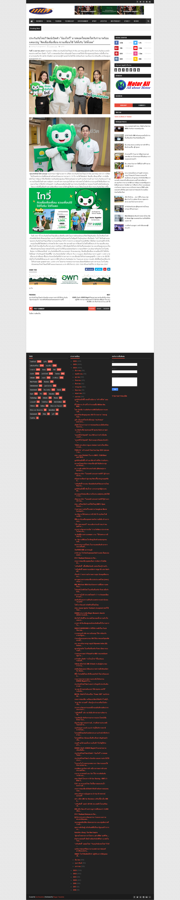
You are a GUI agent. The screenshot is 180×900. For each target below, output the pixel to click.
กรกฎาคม (78, 387)
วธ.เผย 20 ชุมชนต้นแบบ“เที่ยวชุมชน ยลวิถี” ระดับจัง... (90, 690)
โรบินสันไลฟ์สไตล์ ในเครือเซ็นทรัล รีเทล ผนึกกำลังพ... (92, 590)
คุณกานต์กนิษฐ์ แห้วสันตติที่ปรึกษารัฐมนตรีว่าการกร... (92, 828)
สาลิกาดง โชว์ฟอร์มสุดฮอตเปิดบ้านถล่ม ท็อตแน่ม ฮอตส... (92, 554)
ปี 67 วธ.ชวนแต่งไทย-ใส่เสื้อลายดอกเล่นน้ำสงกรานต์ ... (90, 784)
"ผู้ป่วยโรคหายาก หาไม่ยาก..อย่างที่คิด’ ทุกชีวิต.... (92, 835)
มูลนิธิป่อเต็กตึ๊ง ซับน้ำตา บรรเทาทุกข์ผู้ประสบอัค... (91, 489)
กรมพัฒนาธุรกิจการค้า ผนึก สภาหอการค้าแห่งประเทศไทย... (91, 769)
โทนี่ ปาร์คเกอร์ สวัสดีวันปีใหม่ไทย (86, 604)
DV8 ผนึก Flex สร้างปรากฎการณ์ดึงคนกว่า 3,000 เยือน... (91, 810)
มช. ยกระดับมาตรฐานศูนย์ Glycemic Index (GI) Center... (91, 644)
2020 (75, 880)
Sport (94, 21)
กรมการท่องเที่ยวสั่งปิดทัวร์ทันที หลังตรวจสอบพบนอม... (91, 789)
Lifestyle (103, 21)
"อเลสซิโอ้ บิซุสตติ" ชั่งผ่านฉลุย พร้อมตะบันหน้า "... (91, 441)
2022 (75, 873)
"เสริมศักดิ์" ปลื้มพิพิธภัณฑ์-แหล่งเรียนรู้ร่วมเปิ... (91, 566)
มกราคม (78, 866)
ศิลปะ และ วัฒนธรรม (36, 410)
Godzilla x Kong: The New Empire (86, 832)
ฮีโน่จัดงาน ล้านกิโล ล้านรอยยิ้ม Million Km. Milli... (90, 405)
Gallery (43, 406)
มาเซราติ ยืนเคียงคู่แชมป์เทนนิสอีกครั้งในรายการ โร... (92, 624)
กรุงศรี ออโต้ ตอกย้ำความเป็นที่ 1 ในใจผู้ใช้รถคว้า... (90, 744)
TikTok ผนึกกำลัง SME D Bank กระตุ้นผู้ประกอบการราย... (91, 664)
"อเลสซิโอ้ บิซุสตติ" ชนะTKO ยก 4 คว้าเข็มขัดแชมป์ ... (91, 436)
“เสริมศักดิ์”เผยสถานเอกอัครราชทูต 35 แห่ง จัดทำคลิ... (92, 570)
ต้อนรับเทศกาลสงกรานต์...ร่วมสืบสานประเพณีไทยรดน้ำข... (91, 723)
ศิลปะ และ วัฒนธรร (56, 406)
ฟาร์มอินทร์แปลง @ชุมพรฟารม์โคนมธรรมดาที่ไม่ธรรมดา (137, 207)
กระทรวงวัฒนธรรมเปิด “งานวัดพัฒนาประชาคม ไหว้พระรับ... (92, 530)
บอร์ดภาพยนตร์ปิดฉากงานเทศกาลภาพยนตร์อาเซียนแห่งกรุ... (90, 850)
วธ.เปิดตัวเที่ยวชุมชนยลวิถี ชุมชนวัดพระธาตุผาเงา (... (91, 431)
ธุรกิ (53, 414)
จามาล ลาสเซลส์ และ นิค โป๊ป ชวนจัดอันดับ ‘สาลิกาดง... (90, 774)
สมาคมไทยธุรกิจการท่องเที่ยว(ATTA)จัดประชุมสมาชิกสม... (91, 464)
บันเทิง (32, 374)
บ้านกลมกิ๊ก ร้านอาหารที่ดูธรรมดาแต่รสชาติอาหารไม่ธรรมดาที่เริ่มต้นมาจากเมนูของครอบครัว (137, 156)
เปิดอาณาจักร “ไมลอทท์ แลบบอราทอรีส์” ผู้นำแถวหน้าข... (92, 474)
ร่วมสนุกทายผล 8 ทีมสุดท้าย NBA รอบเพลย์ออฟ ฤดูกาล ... (91, 654)
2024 (75, 367)
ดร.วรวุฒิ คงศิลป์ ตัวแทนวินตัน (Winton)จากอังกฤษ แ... (90, 469)
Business (39, 21)
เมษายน (78, 396)
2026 (75, 361)
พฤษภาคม (78, 393)
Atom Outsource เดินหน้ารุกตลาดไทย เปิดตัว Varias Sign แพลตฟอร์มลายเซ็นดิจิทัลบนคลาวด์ (137, 218)
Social (49, 21)
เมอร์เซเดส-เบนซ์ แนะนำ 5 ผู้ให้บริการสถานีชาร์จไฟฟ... (90, 728)
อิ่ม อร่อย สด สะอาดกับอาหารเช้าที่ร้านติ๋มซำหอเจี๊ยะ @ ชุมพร (137, 145)
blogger (91, 309)
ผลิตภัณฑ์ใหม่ (34, 366)
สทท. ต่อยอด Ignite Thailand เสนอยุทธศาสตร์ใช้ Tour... (92, 609)
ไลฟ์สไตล (45, 402)
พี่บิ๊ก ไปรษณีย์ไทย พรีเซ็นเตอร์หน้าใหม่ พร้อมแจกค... (92, 675)
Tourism (58, 21)
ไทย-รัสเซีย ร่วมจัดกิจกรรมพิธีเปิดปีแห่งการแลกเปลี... (91, 410)
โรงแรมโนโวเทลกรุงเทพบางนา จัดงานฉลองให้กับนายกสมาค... (91, 764)
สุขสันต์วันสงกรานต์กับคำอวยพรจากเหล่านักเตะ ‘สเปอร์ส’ (91, 600)
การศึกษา (55, 378)
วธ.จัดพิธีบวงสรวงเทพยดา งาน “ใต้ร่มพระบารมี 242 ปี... (91, 535)
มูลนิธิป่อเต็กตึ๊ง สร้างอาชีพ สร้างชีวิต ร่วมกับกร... (92, 460)
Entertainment (83, 21)
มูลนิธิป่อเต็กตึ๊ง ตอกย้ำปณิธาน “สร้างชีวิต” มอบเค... (91, 400)
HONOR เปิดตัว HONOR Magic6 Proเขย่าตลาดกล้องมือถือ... (90, 749)
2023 (75, 870)
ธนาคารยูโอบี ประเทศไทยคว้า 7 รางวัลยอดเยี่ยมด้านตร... (91, 595)
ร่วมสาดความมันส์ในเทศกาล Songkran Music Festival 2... (91, 510)
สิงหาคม (78, 383)
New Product (116, 21)
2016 (75, 890)
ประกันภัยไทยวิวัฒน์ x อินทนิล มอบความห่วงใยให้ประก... (92, 759)
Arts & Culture (58, 402)
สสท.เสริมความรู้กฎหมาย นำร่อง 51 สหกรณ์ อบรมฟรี (90, 794)
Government (33, 390)
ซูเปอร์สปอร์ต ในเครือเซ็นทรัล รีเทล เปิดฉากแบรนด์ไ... (91, 649)
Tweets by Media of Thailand (122, 116)
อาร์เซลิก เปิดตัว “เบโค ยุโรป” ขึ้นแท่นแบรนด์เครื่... (89, 659)
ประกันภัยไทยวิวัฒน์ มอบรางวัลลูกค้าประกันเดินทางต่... (91, 685)
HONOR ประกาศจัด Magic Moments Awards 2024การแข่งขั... (90, 614)
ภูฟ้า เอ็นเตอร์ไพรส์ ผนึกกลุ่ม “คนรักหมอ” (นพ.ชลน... (89, 420)
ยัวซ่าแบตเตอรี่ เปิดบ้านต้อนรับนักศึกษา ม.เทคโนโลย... (92, 839)
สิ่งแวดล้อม (47, 390)
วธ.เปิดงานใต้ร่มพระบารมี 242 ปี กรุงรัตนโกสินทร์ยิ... (91, 515)
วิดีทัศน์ (32, 406)
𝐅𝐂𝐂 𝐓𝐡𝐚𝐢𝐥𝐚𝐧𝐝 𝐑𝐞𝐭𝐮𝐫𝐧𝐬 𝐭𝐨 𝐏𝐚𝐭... (86, 558)
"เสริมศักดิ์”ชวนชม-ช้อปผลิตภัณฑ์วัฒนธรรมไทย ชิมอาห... (92, 484)
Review (136, 21)
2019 (75, 883)
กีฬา (54, 370)
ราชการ (32, 370)
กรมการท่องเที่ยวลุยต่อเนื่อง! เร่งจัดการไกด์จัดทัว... (90, 562)
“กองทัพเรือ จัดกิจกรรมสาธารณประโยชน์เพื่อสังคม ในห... (90, 718)
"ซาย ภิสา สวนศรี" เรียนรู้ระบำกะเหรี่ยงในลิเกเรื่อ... (91, 703)
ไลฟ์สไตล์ (33, 361)
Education (51, 394)
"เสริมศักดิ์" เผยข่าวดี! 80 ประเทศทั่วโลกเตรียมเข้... (91, 805)
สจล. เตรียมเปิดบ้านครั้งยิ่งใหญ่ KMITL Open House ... (90, 505)
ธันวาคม (78, 370)
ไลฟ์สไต (32, 418)
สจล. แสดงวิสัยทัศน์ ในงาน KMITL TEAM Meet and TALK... (91, 456)
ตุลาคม (77, 377)
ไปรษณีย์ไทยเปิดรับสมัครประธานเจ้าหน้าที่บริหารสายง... (92, 734)
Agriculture (52, 410)
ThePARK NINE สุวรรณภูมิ (83, 549)
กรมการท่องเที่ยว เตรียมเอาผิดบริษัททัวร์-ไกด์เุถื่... (92, 699)
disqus (99, 309)
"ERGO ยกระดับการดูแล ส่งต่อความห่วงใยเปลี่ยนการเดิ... (91, 446)
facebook (106, 309)
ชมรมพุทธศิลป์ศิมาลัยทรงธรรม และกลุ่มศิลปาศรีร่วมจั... (92, 823)
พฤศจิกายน (79, 373)
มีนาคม (77, 859)
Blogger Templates (58, 897)
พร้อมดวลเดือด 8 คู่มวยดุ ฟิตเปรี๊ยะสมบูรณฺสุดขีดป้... (91, 479)
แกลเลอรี (32, 402)
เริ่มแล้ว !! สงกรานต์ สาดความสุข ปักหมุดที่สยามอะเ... (92, 575)
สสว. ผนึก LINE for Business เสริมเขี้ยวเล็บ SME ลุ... (91, 799)
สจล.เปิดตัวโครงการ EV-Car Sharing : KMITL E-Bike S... (91, 779)
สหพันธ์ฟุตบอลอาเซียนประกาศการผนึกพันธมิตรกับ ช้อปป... (91, 670)
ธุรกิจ (62, 46)
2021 (75, 877)
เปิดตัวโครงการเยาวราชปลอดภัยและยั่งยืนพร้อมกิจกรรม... (91, 425)
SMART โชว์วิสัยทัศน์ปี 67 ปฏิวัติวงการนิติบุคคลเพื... (91, 855)
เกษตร (44, 378)
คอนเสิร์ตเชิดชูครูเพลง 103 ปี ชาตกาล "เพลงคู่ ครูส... (91, 415)
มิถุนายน (78, 390)
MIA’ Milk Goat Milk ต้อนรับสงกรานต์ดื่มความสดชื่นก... (91, 585)
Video (44, 414)
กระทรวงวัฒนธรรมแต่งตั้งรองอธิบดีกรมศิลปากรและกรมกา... (91, 708)
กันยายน (78, 380)
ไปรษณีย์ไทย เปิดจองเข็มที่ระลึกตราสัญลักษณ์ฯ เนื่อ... (91, 739)
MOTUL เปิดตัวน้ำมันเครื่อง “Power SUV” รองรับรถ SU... (92, 695)
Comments (141, 105)
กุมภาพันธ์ (78, 863)
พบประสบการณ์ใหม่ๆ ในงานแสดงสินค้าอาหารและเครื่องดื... (91, 545)
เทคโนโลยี (45, 374)
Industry (45, 398)
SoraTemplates (39, 897)
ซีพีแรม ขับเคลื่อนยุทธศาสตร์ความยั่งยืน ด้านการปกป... (92, 520)
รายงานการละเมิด (119, 395)
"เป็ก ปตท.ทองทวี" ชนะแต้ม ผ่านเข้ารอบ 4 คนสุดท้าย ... (91, 525)
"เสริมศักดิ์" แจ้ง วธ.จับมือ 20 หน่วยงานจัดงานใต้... (91, 713)
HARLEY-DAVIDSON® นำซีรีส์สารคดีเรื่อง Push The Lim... (91, 629)
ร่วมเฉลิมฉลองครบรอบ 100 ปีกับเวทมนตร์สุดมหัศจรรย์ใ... (92, 639)
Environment (33, 414)
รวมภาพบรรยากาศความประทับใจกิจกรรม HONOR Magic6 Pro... (89, 680)
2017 (75, 886)
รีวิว (41, 394)
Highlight (123, 105)
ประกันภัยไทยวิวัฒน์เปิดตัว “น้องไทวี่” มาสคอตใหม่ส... (91, 754)
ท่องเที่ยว (48, 366)
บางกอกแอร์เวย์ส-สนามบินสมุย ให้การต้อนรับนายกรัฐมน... (90, 634)
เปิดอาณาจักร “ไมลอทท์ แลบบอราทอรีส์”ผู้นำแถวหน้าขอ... (92, 500)
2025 (75, 364)
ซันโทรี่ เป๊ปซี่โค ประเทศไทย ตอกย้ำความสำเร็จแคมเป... (91, 619)
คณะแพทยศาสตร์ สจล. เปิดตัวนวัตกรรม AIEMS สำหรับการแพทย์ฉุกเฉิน (137, 127)
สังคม (44, 370)
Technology (69, 21)
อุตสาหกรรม (48, 386)
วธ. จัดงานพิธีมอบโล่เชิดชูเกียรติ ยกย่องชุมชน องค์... (91, 540)
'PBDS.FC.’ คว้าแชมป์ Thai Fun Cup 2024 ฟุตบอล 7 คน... (92, 451)
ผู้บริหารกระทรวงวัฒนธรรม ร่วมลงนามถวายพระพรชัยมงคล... (90, 818)
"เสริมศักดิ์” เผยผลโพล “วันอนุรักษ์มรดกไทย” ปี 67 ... (92, 844)
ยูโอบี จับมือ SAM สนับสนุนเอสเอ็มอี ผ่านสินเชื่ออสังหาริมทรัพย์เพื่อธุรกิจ (137, 136)
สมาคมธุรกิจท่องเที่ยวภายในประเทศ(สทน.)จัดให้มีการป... (92, 495)
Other (126, 21)
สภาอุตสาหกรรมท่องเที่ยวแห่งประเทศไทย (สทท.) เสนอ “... (92, 580)
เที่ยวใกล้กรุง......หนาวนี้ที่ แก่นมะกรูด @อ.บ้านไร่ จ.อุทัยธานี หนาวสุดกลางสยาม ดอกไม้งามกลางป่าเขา (136, 199)
